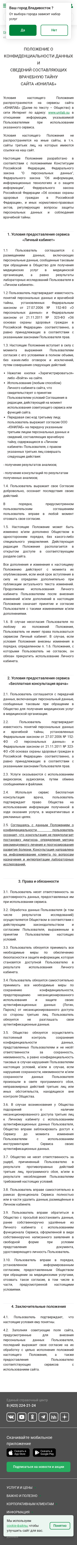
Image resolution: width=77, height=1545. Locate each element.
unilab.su (63, 113)
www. (52, 113)
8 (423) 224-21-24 (21, 1405)
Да (23, 30)
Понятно (60, 1526)
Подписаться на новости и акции (38, 1467)
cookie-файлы (17, 1526)
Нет (54, 30)
